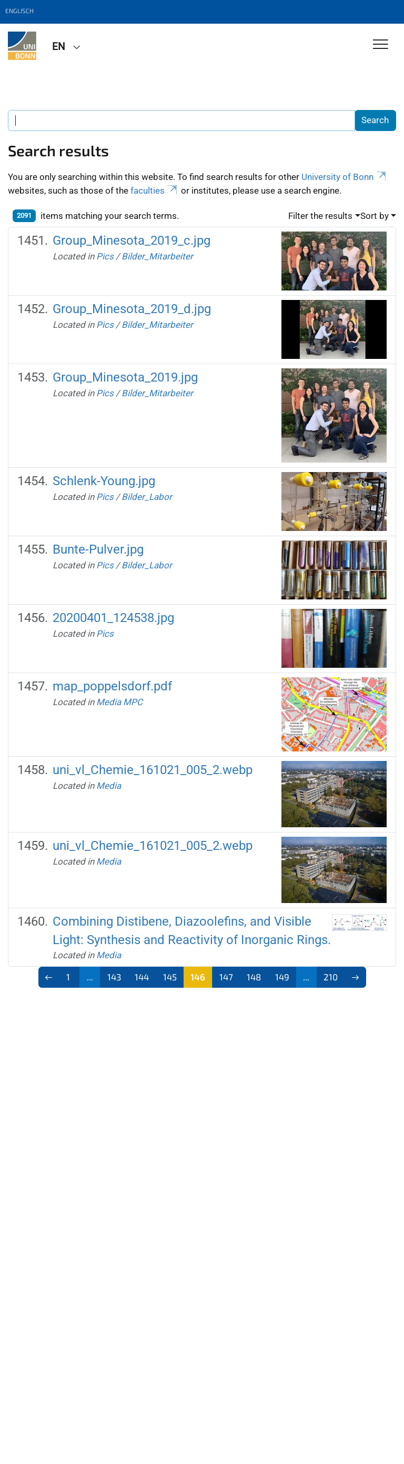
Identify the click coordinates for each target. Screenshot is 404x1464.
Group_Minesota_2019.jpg (125, 377)
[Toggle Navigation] (380, 45)
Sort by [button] (374, 215)
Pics (105, 256)
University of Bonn (344, 177)
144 (142, 976)
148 (254, 976)
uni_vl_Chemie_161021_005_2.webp (152, 770)
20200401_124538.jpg (113, 617)
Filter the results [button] (320, 215)
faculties (154, 190)
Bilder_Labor (147, 497)
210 (331, 976)
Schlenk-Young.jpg (104, 481)
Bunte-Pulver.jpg (98, 549)
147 (226, 976)
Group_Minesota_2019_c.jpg (131, 240)
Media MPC (119, 702)
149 (282, 976)
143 (114, 976)
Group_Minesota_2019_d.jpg (132, 309)
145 (170, 976)
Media (108, 785)
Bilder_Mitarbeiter (157, 256)
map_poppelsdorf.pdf (112, 686)
